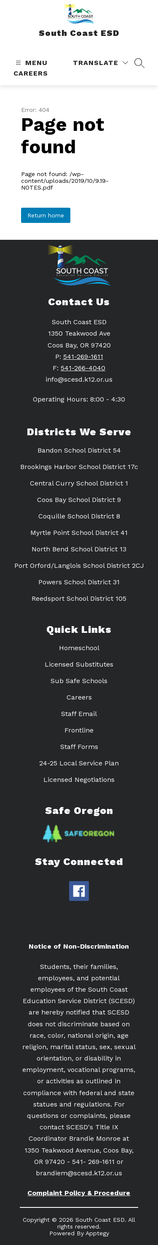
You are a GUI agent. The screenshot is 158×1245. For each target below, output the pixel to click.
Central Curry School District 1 (79, 483)
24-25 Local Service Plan (79, 763)
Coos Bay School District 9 (79, 500)
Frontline (79, 730)
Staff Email (79, 714)
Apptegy (97, 1233)
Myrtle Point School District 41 (79, 533)
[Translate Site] (100, 62)
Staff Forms (79, 747)
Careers (30, 73)
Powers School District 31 (79, 582)
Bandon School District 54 (79, 450)
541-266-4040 (83, 368)
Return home (45, 215)
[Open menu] (30, 62)
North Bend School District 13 (79, 549)
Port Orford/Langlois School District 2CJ (79, 565)
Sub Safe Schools (79, 681)
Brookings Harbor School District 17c (79, 467)
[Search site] (139, 63)
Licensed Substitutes (79, 664)
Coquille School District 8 (79, 516)
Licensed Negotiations (79, 780)
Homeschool (79, 648)
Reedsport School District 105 (79, 598)
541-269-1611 (83, 357)
